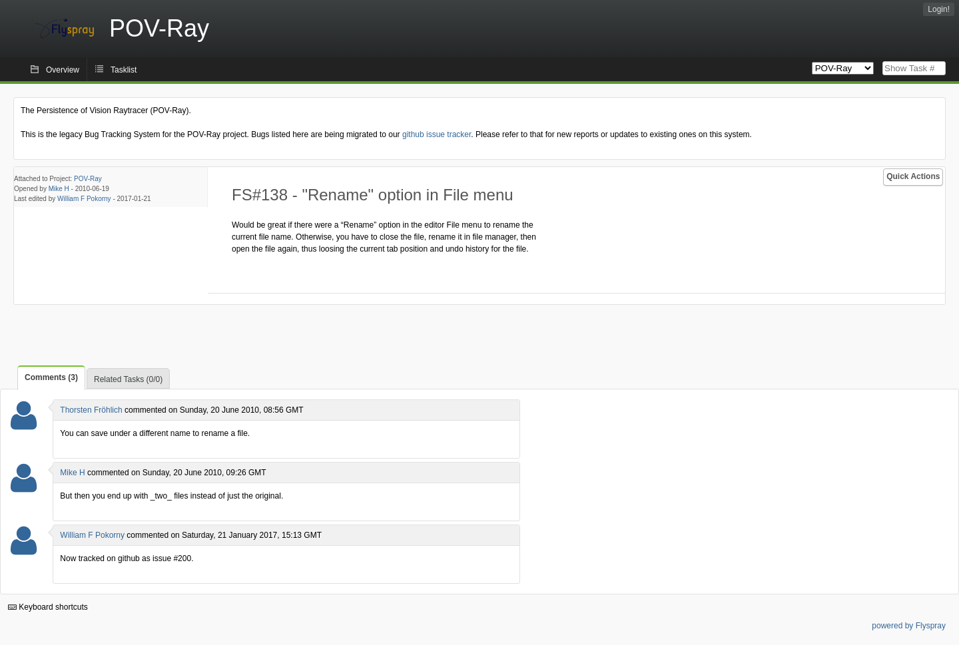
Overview (62, 70)
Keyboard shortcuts (48, 607)
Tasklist (124, 70)
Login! (939, 9)
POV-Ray (88, 178)
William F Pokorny (84, 198)
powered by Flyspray (909, 625)
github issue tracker (436, 134)
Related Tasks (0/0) (128, 379)
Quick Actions (913, 176)
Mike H (59, 188)
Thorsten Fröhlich (91, 410)
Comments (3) (51, 377)
